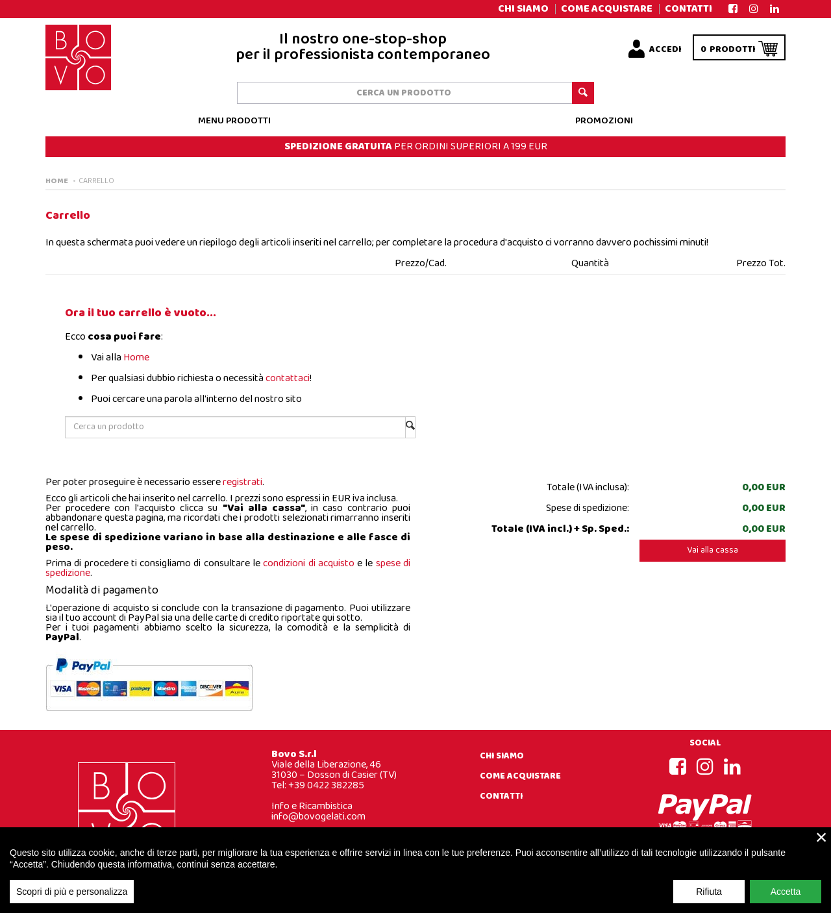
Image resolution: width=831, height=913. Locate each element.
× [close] (821, 845)
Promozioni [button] (604, 121)
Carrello (96, 181)
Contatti (688, 9)
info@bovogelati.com (318, 816)
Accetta (786, 900)
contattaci (288, 378)
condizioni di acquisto (308, 563)
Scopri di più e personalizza (71, 900)
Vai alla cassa (712, 550)
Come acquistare (606, 9)
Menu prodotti (234, 121)
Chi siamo (523, 9)
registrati (242, 482)
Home (56, 181)
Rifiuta (709, 900)
